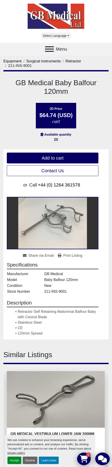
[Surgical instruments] (43, 61)
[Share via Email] (39, 256)
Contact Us (52, 170)
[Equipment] (12, 61)
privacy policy (16, 453)
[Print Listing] (70, 256)
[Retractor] (73, 61)
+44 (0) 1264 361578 (59, 184)
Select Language (55, 36)
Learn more (48, 460)
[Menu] (49, 49)
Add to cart (53, 158)
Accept (14, 460)
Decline (30, 460)
